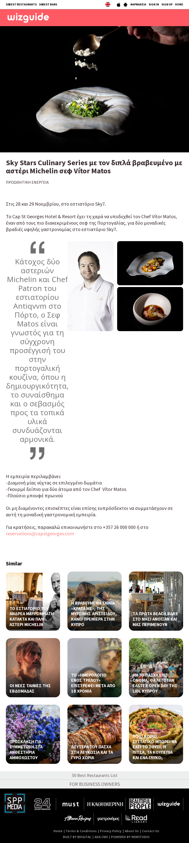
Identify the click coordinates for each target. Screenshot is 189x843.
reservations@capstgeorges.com (40, 533)
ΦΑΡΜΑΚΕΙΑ (138, 4)
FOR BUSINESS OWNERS (94, 784)
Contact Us (150, 831)
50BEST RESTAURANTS (21, 4)
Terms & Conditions (81, 831)
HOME (179, 4)
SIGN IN (154, 4)
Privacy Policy (111, 831)
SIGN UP (167, 4)
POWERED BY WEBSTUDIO (130, 837)
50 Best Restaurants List (94, 775)
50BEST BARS (48, 4)
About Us (132, 831)
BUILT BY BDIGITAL (77, 837)
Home (58, 831)
